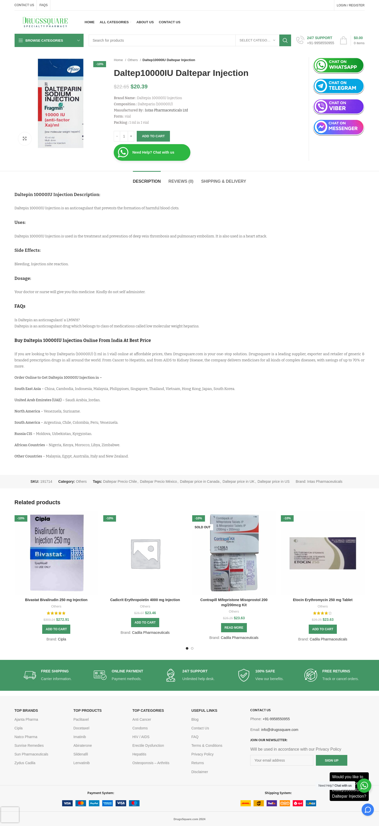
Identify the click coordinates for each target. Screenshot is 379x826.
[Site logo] (45, 22)
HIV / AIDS (141, 737)
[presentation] (10, 814)
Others (133, 60)
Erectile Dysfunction (148, 745)
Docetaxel (81, 728)
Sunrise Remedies (29, 745)
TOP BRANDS (26, 710)
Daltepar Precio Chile (120, 481)
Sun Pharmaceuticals (31, 754)
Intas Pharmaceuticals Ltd (166, 110)
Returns (197, 763)
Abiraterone (82, 745)
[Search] (190, 40)
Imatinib (79, 737)
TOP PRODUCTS (87, 710)
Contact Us (200, 728)
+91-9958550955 (276, 719)
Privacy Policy (202, 754)
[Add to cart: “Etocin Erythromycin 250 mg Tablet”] (323, 629)
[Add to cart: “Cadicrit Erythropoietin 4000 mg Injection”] (145, 622)
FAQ (195, 737)
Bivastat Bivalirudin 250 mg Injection (56, 600)
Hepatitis (139, 754)
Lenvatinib (81, 763)
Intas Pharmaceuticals (324, 481)
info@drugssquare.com (279, 730)
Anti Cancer (141, 719)
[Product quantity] (124, 136)
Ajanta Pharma (26, 719)
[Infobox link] (315, 40)
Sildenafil (80, 754)
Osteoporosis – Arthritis (150, 763)
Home (119, 60)
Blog (195, 719)
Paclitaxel (81, 719)
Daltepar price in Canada (200, 481)
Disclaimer (199, 772)
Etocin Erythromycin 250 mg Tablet (322, 600)
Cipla (62, 639)
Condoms (140, 728)
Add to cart (153, 136)
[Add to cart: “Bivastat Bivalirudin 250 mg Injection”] (56, 629)
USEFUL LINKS (204, 710)
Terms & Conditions (206, 745)
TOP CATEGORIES (148, 710)
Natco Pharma (26, 737)
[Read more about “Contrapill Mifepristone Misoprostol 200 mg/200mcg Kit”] (234, 627)
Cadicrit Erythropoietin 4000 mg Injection (145, 600)
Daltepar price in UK (239, 481)
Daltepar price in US (274, 481)
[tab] (147, 179)
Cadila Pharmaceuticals (151, 632)
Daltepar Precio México (158, 481)
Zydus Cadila (25, 763)
